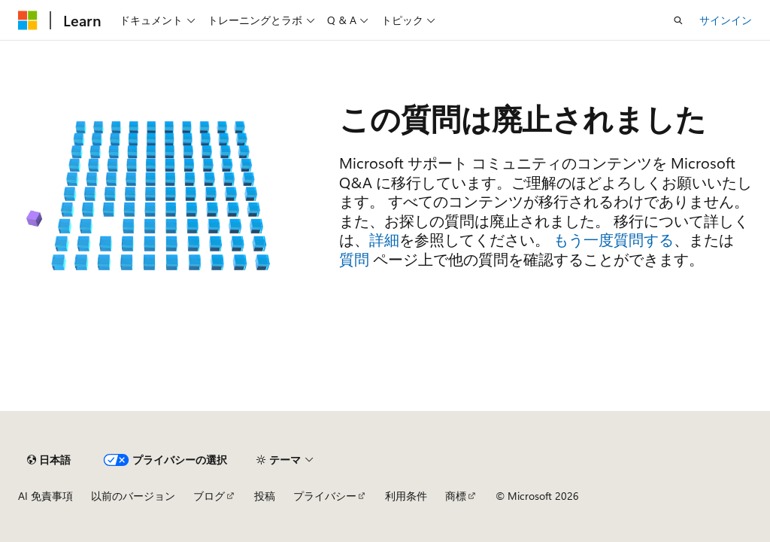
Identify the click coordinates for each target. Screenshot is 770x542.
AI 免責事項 (45, 496)
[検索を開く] (678, 20)
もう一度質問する (613, 239)
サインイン (725, 20)
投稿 (264, 496)
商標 (455, 496)
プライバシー (324, 496)
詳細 (384, 239)
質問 (354, 258)
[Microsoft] (28, 20)
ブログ (209, 496)
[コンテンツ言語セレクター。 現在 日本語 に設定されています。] (49, 460)
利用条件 (406, 496)
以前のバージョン (133, 496)
